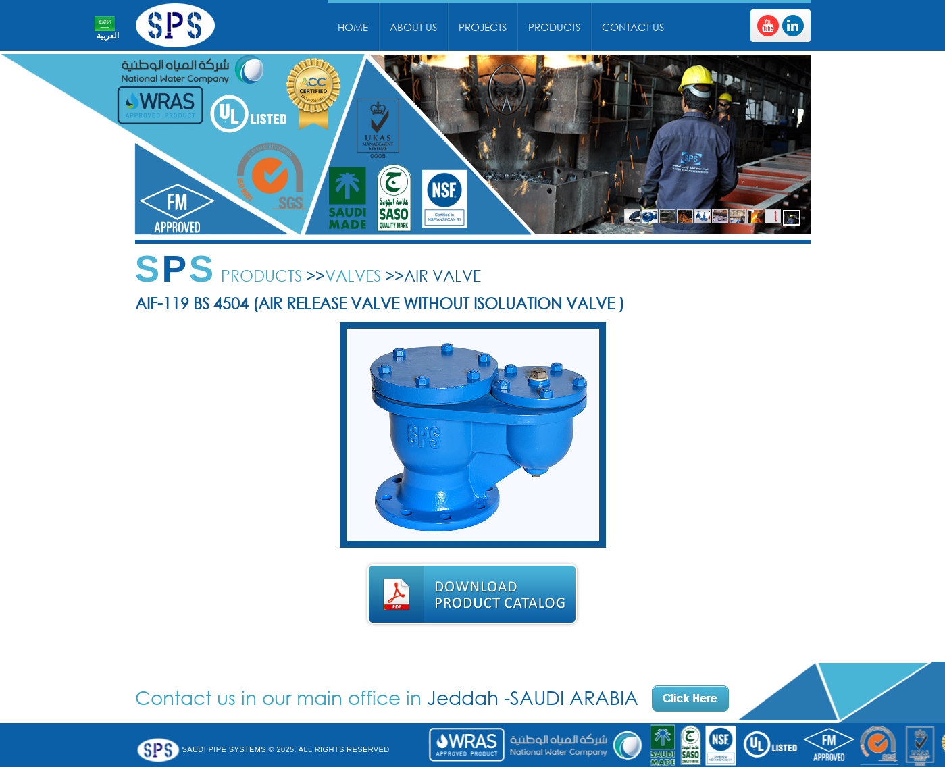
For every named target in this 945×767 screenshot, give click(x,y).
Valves (353, 275)
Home (353, 27)
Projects (483, 27)
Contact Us (633, 27)
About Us (413, 27)
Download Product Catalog (472, 594)
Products (554, 27)
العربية (108, 36)
